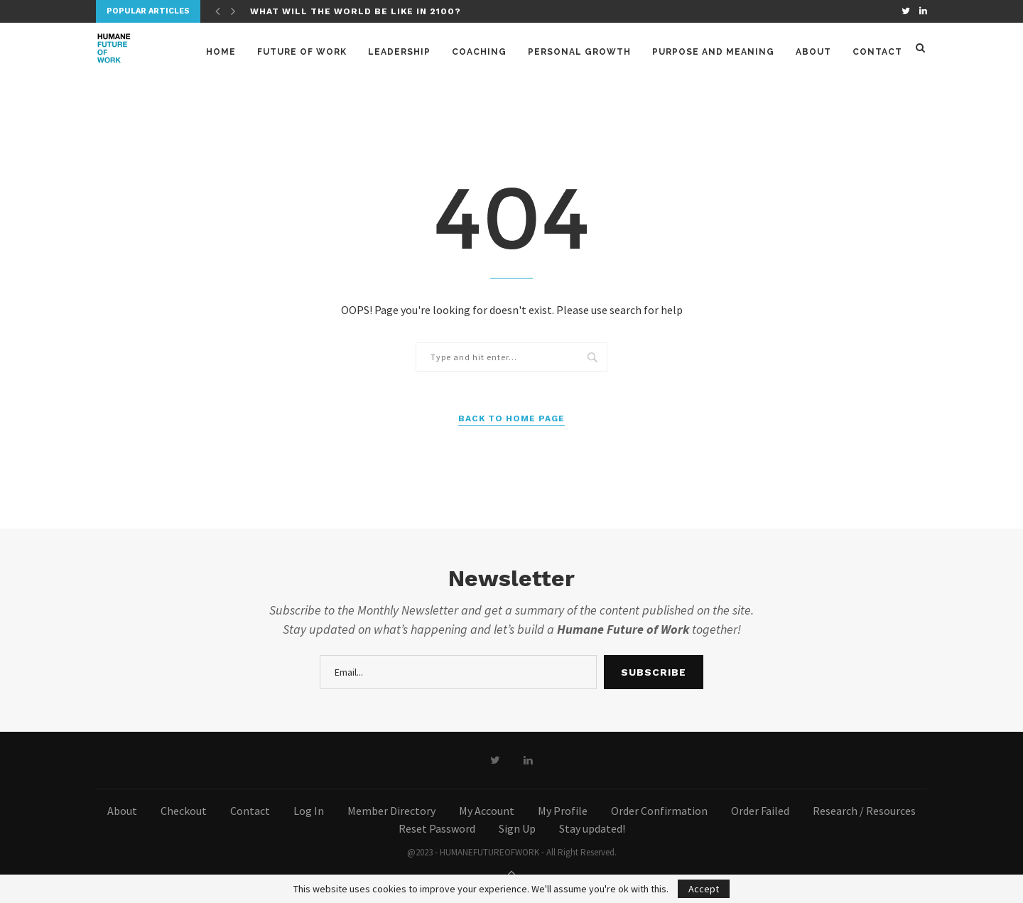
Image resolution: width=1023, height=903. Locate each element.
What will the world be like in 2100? (355, 11)
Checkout (184, 811)
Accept (703, 888)
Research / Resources (864, 811)
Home (221, 52)
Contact (877, 52)
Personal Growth (579, 52)
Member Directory (391, 811)
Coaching (479, 52)
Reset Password (437, 828)
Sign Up (517, 828)
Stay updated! (592, 828)
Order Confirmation (659, 811)
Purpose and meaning (713, 52)
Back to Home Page (511, 418)
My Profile (563, 811)
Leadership (399, 52)
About (813, 52)
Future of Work (302, 52)
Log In (308, 811)
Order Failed (760, 811)
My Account (486, 811)
